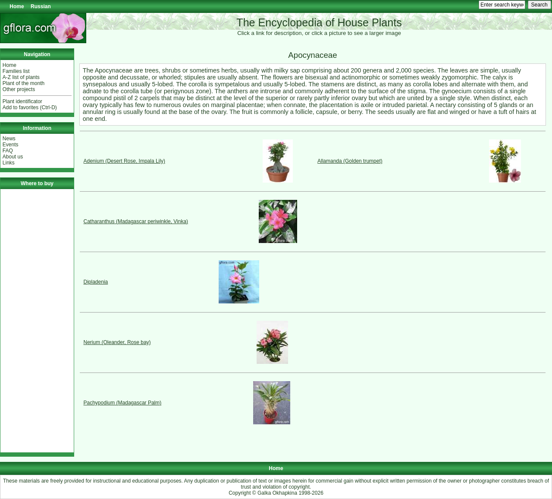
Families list (16, 71)
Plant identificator (22, 101)
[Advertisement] (37, 320)
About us (13, 157)
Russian (41, 6)
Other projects (19, 89)
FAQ (8, 151)
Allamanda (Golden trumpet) (350, 161)
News (9, 139)
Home (16, 6)
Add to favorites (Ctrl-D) (30, 107)
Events (11, 145)
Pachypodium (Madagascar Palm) (123, 403)
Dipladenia (96, 282)
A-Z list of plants (21, 77)
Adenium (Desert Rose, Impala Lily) (124, 161)
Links (9, 163)
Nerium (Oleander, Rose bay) (117, 342)
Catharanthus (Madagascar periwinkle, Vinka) (136, 221)
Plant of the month (23, 83)
